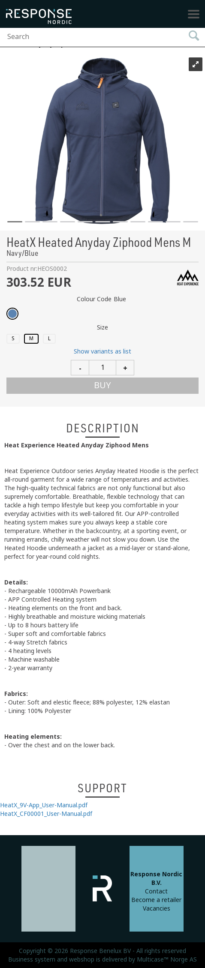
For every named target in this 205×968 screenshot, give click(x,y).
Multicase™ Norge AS (167, 959)
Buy (102, 385)
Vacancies (156, 908)
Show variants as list (102, 351)
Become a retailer (156, 900)
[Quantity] (102, 367)
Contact (156, 891)
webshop (81, 959)
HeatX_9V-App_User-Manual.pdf (43, 805)
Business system (31, 959)
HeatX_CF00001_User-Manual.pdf (46, 813)
